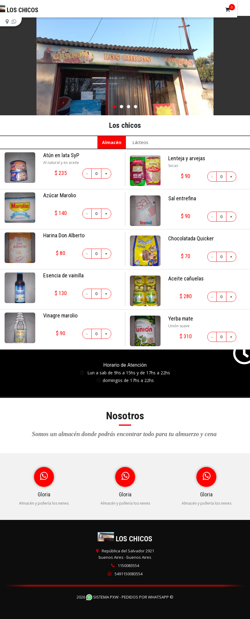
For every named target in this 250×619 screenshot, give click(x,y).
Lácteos (140, 142)
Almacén (111, 142)
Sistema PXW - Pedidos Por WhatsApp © (129, 597)
